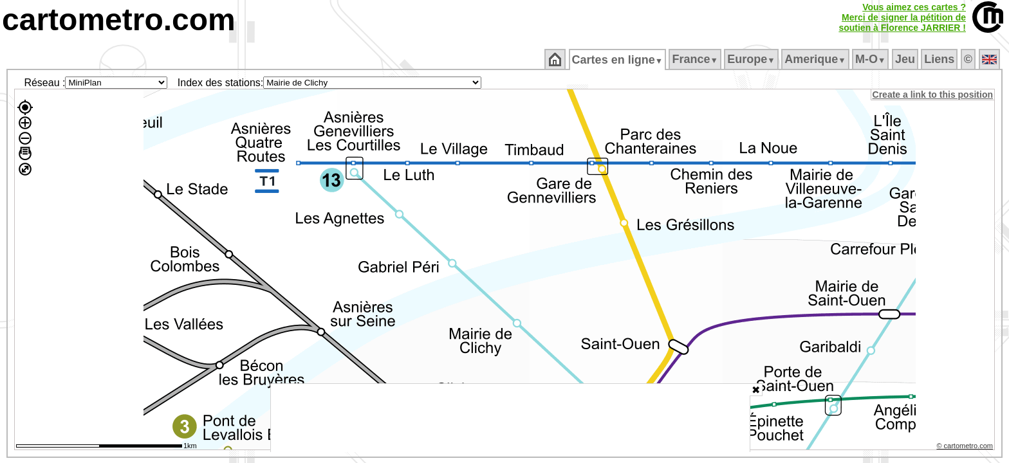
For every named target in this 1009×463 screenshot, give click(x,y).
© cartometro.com (966, 447)
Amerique (816, 59)
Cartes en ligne (618, 59)
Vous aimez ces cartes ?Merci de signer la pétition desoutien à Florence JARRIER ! (902, 17)
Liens (940, 59)
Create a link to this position (933, 94)
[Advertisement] (510, 418)
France (696, 59)
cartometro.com (119, 20)
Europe (752, 59)
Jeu (906, 59)
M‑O (871, 59)
